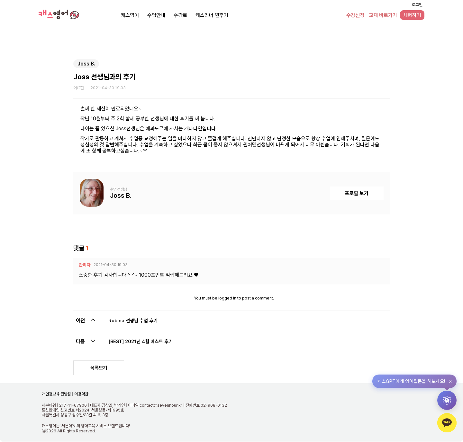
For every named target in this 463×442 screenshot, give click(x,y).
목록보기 (98, 368)
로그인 (417, 4)
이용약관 (80, 394)
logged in (227, 298)
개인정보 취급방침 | (57, 394)
